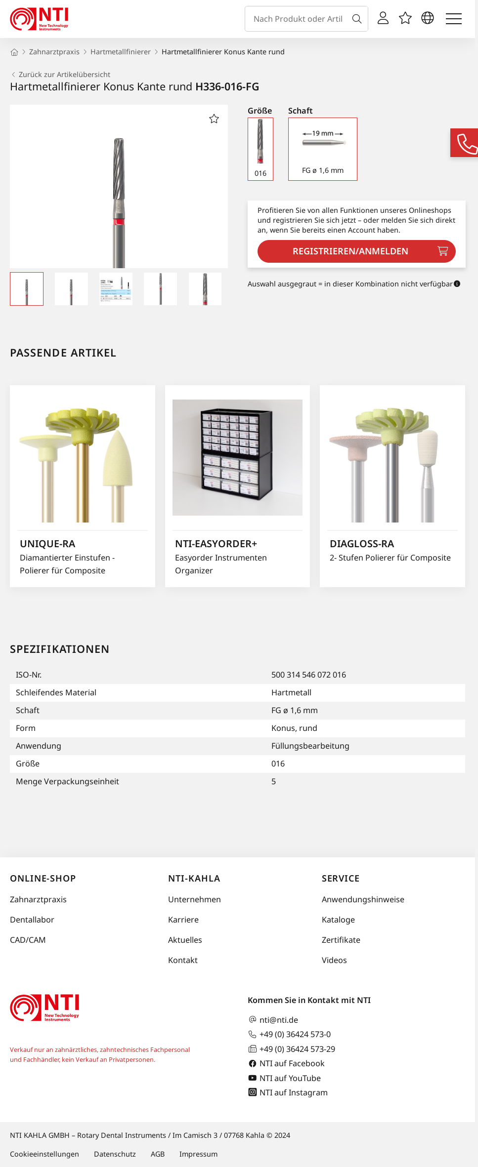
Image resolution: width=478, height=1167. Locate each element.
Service (341, 878)
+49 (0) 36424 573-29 (291, 1048)
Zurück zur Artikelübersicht (60, 74)
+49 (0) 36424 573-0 (289, 1034)
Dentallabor (32, 919)
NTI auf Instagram (288, 1092)
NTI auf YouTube (284, 1078)
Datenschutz (115, 1154)
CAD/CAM (28, 939)
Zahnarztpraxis (38, 899)
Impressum (198, 1154)
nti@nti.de (273, 1019)
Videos (334, 960)
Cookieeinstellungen (44, 1154)
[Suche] (359, 18)
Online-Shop (43, 878)
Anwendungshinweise (363, 899)
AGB (158, 1154)
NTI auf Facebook (286, 1063)
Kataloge (338, 919)
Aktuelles (185, 939)
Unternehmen (194, 899)
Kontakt (183, 960)
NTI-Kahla (194, 878)
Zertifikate (341, 939)
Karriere (183, 919)
